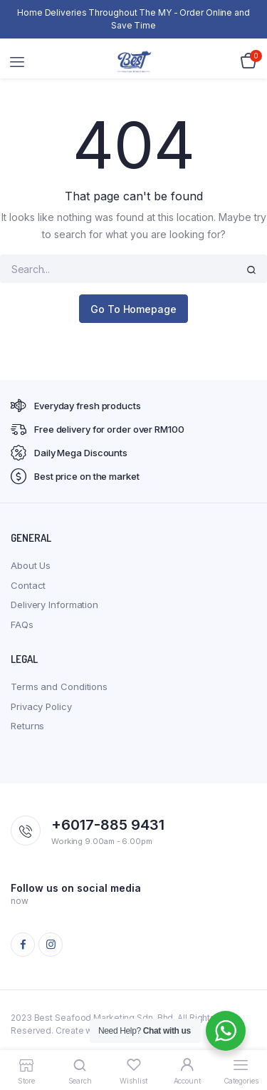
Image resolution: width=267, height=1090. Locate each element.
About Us (31, 565)
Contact (28, 585)
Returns (27, 725)
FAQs (22, 624)
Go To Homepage (133, 309)
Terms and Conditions (59, 686)
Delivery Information (54, 604)
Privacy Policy (41, 706)
